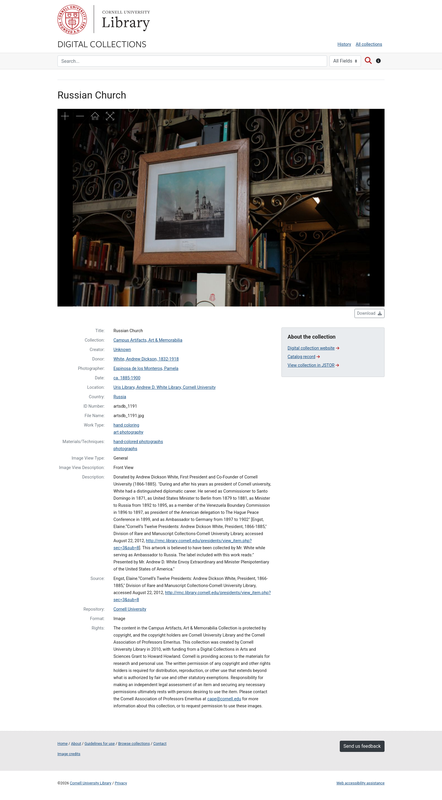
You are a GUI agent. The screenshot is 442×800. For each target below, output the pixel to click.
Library (125, 19)
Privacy (121, 783)
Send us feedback (362, 746)
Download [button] (369, 313)
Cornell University (72, 19)
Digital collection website (313, 348)
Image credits (68, 754)
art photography (128, 432)
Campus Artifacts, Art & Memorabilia (147, 340)
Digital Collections (101, 43)
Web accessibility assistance (361, 783)
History (344, 44)
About (76, 743)
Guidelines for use (100, 743)
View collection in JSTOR (313, 365)
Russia (119, 396)
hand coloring (126, 425)
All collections (369, 44)
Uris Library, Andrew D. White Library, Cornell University (164, 387)
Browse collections (134, 743)
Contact (159, 743)
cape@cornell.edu (224, 698)
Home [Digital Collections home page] (62, 743)
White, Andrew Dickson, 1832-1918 (146, 359)
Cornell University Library (90, 783)
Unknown (122, 349)
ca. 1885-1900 (126, 378)
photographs (125, 448)
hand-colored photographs (138, 441)
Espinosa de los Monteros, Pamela (145, 368)
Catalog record (304, 356)
